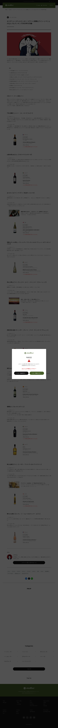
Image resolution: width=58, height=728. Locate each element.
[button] (37, 373)
